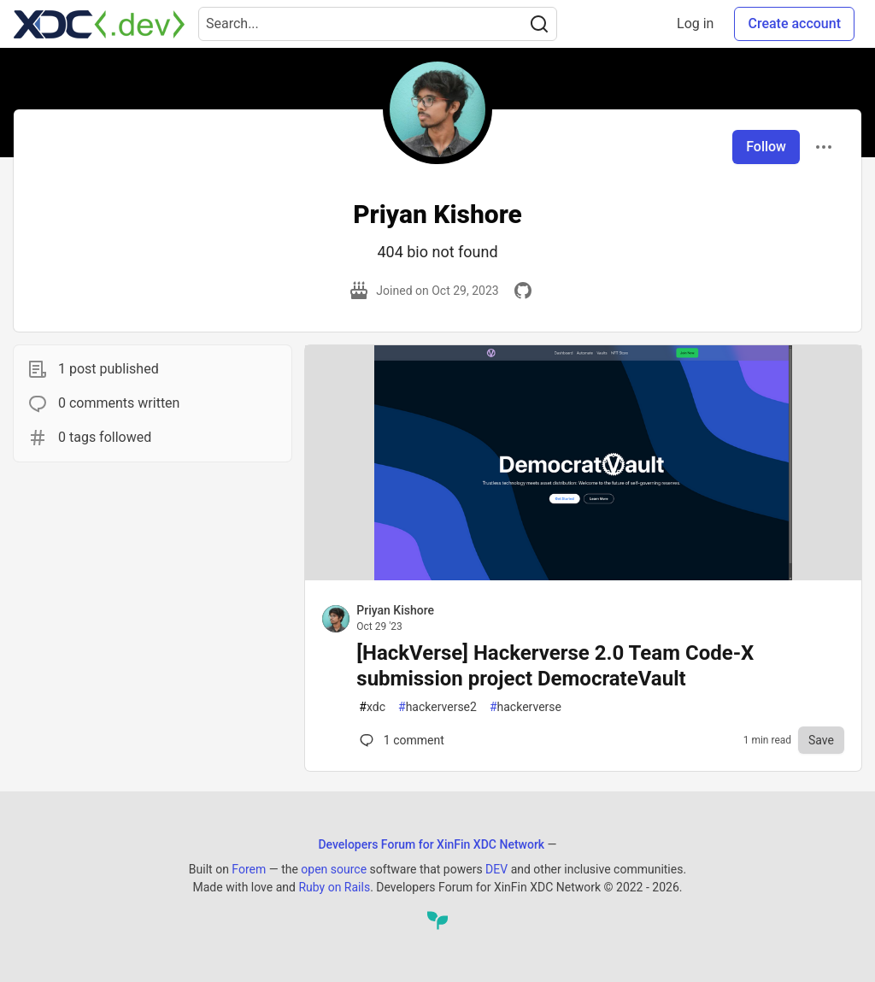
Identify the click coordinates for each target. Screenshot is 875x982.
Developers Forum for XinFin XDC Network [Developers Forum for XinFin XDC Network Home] (431, 844)
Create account (794, 23)
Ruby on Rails (334, 887)
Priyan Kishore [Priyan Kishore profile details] (395, 610)
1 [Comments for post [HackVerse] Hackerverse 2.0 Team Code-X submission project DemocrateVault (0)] (399, 740)
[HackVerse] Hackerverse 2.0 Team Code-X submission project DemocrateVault (555, 666)
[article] (583, 575)
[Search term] (377, 24)
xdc (372, 707)
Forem (249, 869)
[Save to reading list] (821, 740)
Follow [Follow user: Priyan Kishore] (766, 146)
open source (334, 869)
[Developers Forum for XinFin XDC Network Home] (99, 24)
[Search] (539, 24)
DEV (496, 869)
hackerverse (525, 707)
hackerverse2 (437, 707)
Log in (695, 23)
